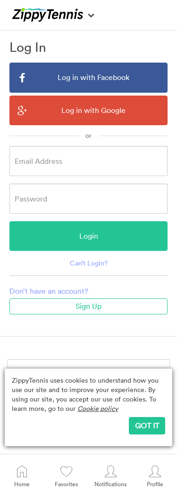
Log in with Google (71, 110)
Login (88, 236)
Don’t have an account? (48, 291)
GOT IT (147, 425)
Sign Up (88, 306)
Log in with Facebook (73, 77)
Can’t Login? (89, 262)
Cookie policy (97, 408)
